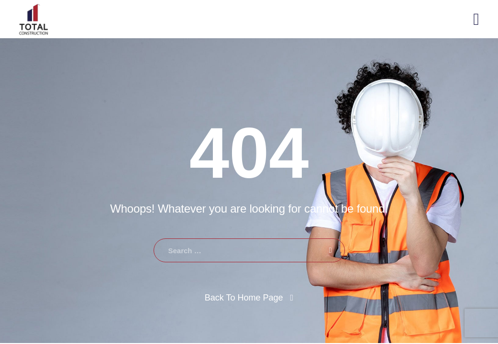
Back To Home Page (244, 297)
